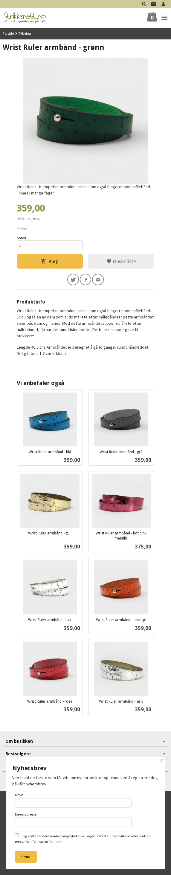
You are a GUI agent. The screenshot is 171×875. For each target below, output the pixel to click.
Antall (21, 237)
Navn (73, 800)
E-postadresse (73, 819)
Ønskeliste (121, 261)
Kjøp (50, 261)
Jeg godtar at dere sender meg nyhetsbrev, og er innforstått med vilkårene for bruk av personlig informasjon (82, 838)
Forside (8, 33)
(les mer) (55, 841)
